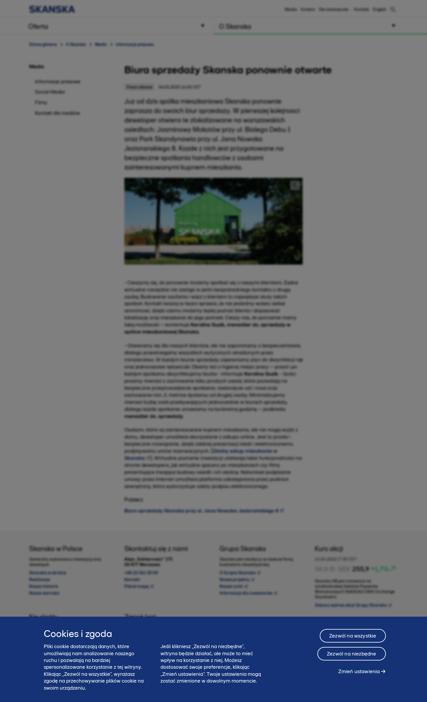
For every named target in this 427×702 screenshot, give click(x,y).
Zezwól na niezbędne (351, 653)
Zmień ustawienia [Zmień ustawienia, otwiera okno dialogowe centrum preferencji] (359, 671)
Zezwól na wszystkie (352, 636)
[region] (213, 659)
